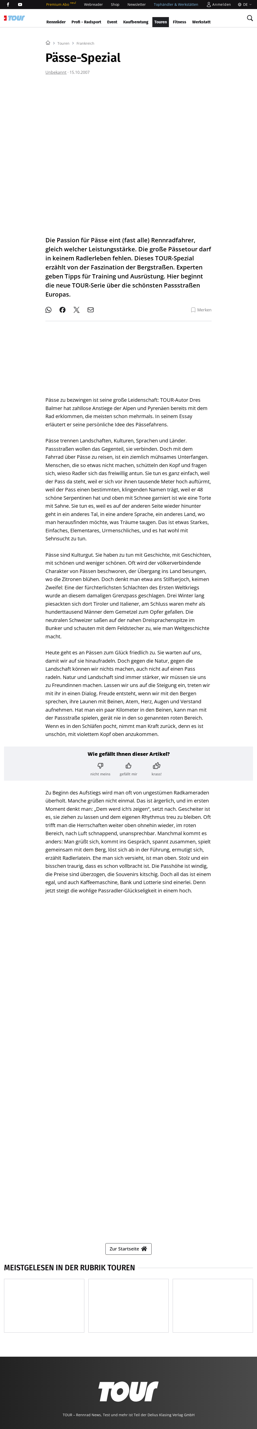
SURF (119, 1386)
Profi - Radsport (86, 22)
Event (112, 22)
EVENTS (80, 1393)
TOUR (146, 1386)
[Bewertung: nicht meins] (100, 765)
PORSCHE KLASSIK (19, 1393)
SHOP (8, 1386)
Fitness (179, 22)
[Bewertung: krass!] (157, 765)
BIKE (132, 1386)
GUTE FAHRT (184, 1386)
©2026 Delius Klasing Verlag (27, 1405)
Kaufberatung (135, 22)
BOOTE (71, 1386)
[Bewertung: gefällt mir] (128, 765)
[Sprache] (244, 4)
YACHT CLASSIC (47, 1386)
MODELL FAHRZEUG (216, 1386)
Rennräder (56, 22)
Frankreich (85, 106)
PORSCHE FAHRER (54, 1393)
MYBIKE (162, 1386)
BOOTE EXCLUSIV (96, 1386)
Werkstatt (201, 22)
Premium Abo (61, 4)
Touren (160, 22)
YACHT (23, 1386)
